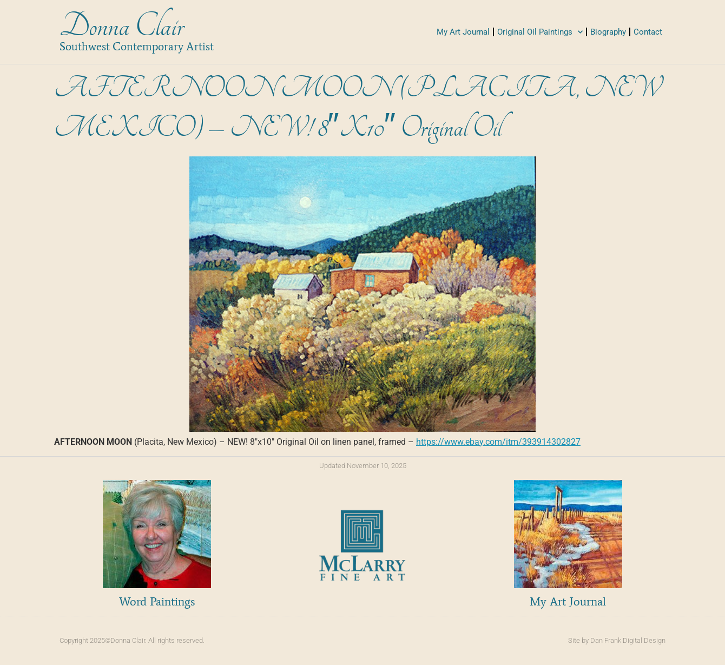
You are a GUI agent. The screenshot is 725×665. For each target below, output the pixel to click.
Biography (608, 32)
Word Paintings (157, 601)
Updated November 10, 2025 (362, 466)
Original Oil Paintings (540, 32)
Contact (648, 32)
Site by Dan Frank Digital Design (616, 640)
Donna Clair (121, 26)
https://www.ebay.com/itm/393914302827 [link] (498, 442)
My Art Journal (463, 32)
